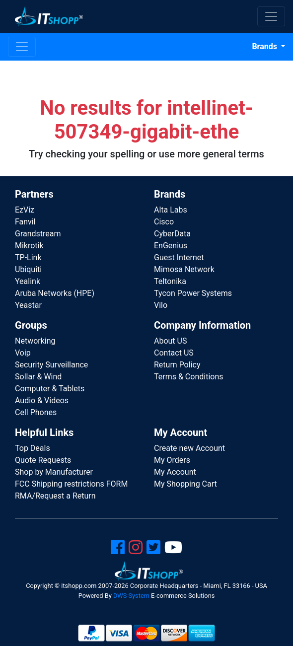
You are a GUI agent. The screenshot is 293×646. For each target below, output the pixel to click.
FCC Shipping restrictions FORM (71, 484)
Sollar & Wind (38, 376)
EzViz (24, 210)
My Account (175, 472)
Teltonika (170, 281)
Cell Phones (36, 412)
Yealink (27, 281)
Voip (23, 353)
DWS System (131, 595)
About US (170, 341)
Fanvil (25, 221)
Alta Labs (170, 210)
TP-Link (28, 257)
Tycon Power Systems (193, 293)
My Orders (172, 460)
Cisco (164, 221)
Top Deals (32, 448)
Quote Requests (43, 460)
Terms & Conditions (188, 376)
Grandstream (38, 233)
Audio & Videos (42, 400)
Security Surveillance (51, 364)
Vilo (160, 305)
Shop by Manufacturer (54, 472)
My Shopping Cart (185, 484)
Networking (35, 341)
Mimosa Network (184, 269)
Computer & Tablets (49, 388)
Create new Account (189, 448)
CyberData (172, 233)
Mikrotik (29, 245)
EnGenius (170, 245)
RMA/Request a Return (55, 496)
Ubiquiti (28, 269)
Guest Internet (179, 257)
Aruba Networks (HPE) (54, 293)
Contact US (174, 353)
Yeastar (28, 305)
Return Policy (177, 364)
